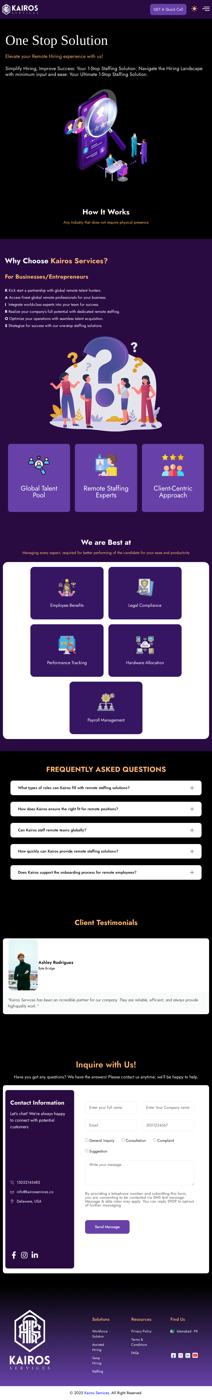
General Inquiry (101, 1141)
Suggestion (98, 1151)
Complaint (165, 1141)
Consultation (136, 1141)
